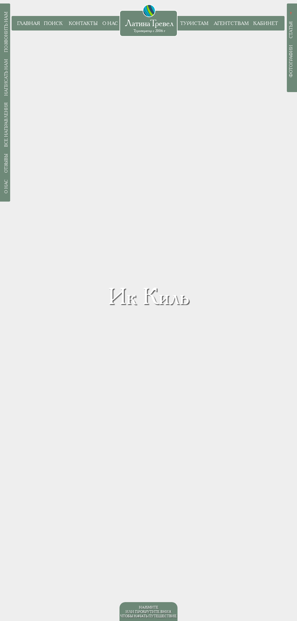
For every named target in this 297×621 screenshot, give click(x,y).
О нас (110, 23)
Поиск (53, 23)
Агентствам (231, 23)
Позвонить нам (6, 32)
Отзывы (6, 163)
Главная (28, 23)
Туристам (194, 23)
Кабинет (265, 23)
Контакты (83, 23)
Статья (291, 29)
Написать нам (6, 77)
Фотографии (291, 61)
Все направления (6, 125)
